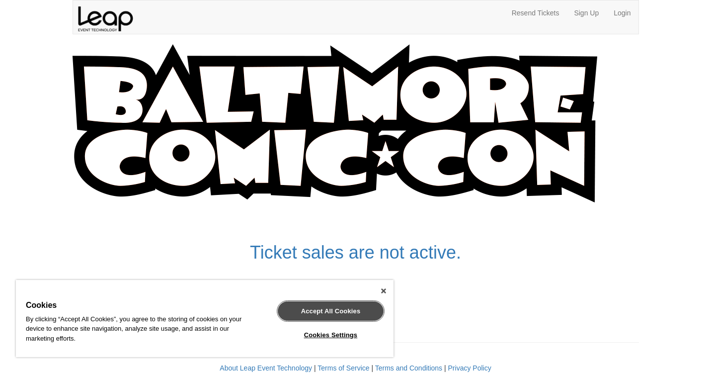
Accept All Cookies (331, 311)
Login (622, 13)
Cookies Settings (331, 335)
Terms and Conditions (408, 368)
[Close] (384, 291)
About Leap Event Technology (266, 368)
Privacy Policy (469, 368)
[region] (205, 318)
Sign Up (586, 13)
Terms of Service (343, 368)
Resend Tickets (535, 13)
